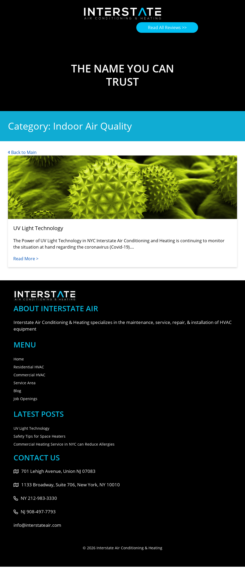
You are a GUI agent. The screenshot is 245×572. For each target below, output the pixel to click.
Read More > (25, 259)
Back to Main (22, 152)
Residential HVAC (29, 366)
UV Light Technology (31, 428)
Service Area (25, 382)
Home (19, 358)
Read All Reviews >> (167, 27)
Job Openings (25, 398)
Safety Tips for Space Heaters (39, 436)
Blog (17, 390)
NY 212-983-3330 (35, 498)
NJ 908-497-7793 (35, 512)
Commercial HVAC (29, 374)
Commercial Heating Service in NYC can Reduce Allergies (64, 444)
